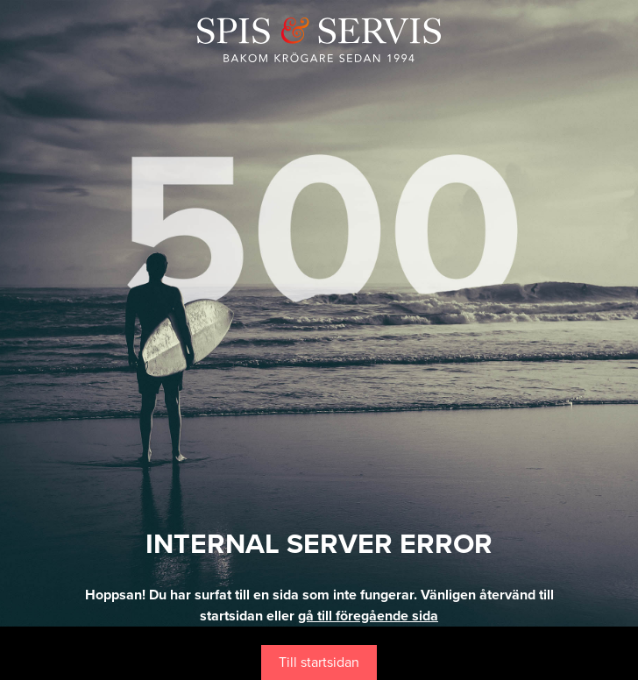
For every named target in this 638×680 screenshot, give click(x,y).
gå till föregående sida (368, 616)
